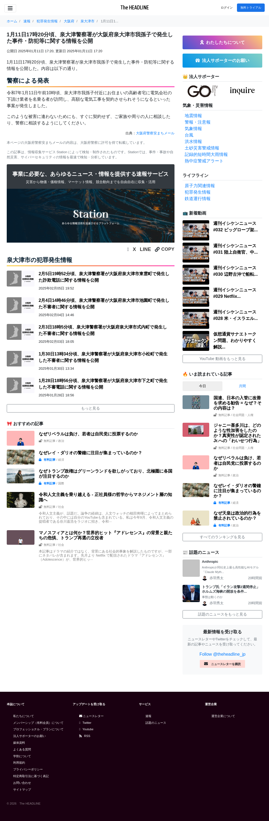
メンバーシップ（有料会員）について (38, 722)
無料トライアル (250, 7)
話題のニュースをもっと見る (222, 614)
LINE (145, 249)
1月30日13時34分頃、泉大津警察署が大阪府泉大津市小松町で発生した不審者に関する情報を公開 (103, 357)
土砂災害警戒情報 (202, 148)
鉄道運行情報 (198, 198)
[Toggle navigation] (10, 8)
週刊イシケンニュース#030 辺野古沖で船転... (235, 271)
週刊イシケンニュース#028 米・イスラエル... (235, 315)
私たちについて (23, 716)
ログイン (227, 7)
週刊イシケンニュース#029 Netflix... (234, 293)
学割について (22, 756)
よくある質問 (22, 749)
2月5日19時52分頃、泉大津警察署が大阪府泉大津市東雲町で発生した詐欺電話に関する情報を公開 (104, 276)
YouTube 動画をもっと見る (223, 359)
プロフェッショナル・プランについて (38, 729)
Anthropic (210, 562)
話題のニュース (155, 722)
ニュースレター (91, 716)
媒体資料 (19, 742)
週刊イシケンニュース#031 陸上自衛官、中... (235, 248)
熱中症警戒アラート (204, 161)
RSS (84, 736)
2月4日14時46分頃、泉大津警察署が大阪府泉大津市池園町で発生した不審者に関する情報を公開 (104, 303)
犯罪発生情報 (198, 192)
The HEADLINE (134, 7)
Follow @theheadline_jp (223, 654)
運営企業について (223, 716)
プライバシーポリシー (28, 769)
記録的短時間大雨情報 (206, 154)
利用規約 (19, 762)
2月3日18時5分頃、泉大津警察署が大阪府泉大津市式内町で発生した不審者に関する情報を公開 (103, 330)
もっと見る (90, 408)
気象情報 (193, 128)
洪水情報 (193, 141)
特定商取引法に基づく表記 (31, 776)
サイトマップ (22, 789)
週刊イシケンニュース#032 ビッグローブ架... (235, 226)
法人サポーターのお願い (29, 736)
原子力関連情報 (200, 185)
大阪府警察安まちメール (155, 133)
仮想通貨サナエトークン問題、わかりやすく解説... (234, 340)
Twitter (85, 722)
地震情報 (193, 115)
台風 (189, 135)
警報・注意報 (198, 122)
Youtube (86, 729)
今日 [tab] (202, 386)
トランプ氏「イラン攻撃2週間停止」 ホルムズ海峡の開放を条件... (232, 589)
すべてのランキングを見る (222, 537)
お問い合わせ (22, 782)
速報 (148, 716)
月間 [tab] (242, 386)
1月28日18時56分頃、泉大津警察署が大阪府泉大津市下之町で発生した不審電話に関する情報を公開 (103, 383)
